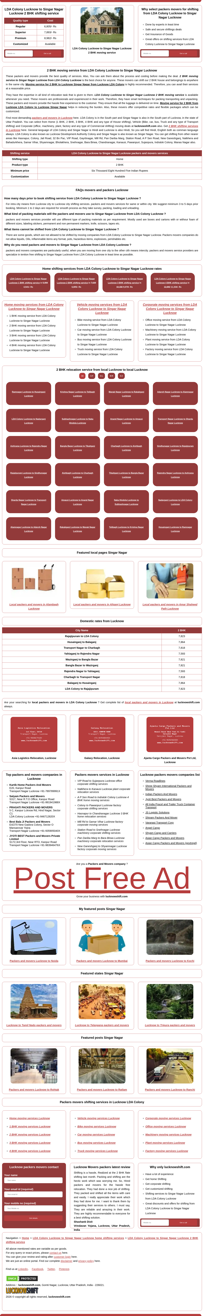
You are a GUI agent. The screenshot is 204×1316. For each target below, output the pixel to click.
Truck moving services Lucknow (97, 1150)
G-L (101, 376)
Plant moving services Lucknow (165, 1142)
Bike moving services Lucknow (96, 1126)
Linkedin (23, 1269)
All (82, 376)
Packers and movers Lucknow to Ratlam (102, 1089)
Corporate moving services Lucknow (168, 1118)
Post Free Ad (102, 878)
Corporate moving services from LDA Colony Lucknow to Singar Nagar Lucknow (170, 309)
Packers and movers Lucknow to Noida (34, 960)
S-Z (121, 376)
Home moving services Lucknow (29, 1118)
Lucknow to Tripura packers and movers (170, 1025)
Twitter (51, 1269)
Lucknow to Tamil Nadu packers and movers (34, 1025)
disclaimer (66, 1261)
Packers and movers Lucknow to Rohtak (34, 1089)
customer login (62, 1256)
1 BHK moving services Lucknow (29, 1126)
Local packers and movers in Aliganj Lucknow (102, 604)
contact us (55, 1252)
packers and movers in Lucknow (52, 117)
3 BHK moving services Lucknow (29, 1142)
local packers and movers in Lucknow (149, 702)
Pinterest (64, 1269)
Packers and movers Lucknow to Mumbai (102, 960)
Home (25, 1238)
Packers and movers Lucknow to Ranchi (170, 1089)
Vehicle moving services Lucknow (98, 1118)
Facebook (37, 1269)
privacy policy (86, 1261)
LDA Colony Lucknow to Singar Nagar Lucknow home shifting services (78, 1238)
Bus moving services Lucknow (96, 1142)
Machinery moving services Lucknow (168, 1134)
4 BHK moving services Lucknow (29, 1150)
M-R (111, 376)
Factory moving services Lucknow (166, 1150)
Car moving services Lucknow (96, 1134)
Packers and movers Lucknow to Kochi (170, 960)
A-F (91, 376)
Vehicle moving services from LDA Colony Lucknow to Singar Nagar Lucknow (102, 309)
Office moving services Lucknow (165, 1126)
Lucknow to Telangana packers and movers (102, 1025)
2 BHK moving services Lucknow (29, 1134)
